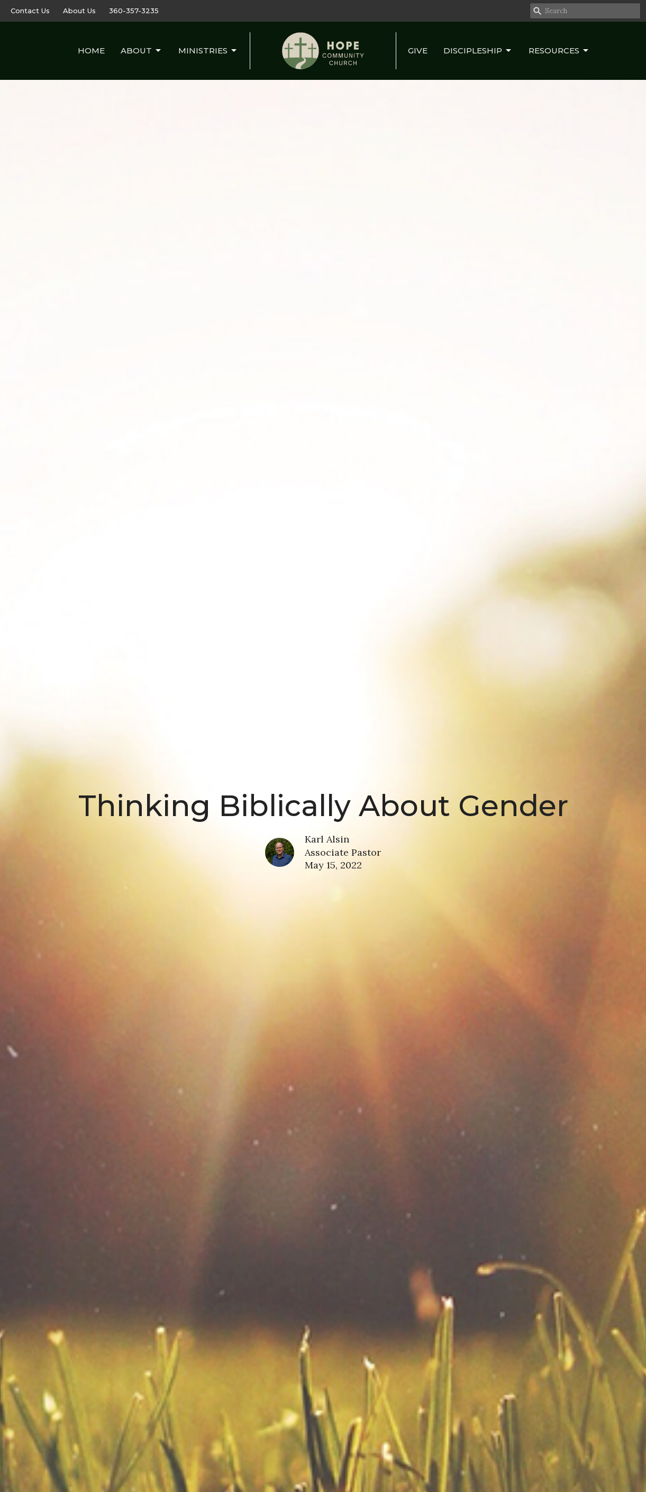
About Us (79, 10)
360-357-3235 (134, 10)
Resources (559, 50)
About (141, 50)
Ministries (208, 50)
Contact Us (30, 10)
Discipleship (478, 50)
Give (417, 50)
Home (91, 50)
